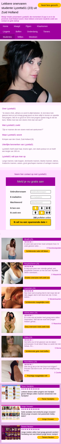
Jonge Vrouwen (48, 419)
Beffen (18, 31)
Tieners (46, 31)
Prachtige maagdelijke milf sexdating (37, 376)
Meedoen (33, 37)
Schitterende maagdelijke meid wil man (37, 302)
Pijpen (28, 26)
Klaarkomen (42, 26)
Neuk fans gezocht (49, 5)
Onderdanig (32, 31)
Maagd (17, 26)
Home (5, 26)
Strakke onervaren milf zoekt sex (37, 278)
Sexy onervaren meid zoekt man (37, 327)
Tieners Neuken (48, 437)
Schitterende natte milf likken (37, 251)
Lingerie (6, 31)
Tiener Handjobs (48, 399)
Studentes (7, 37)
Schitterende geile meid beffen (37, 351)
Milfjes (20, 37)
